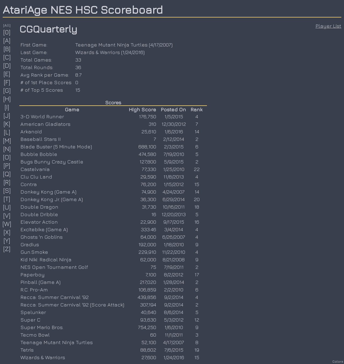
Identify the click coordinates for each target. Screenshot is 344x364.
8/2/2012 (173, 274)
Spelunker (33, 312)
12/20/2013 (174, 214)
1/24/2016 (133, 52)
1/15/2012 (174, 184)
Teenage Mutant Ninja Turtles (111, 45)
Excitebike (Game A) (44, 229)
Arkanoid (31, 131)
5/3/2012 (174, 320)
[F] (7, 82)
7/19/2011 (174, 267)
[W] (7, 223)
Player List (328, 26)
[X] (7, 232)
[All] (7, 25)
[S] (7, 190)
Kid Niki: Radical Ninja (45, 259)
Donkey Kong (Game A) (48, 192)
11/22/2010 (173, 252)
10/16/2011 (174, 207)
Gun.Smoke (34, 252)
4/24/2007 (174, 192)
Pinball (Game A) (40, 282)
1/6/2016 (173, 131)
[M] (7, 140)
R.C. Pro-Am (34, 289)
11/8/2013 (173, 177)
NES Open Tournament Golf (54, 267)
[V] (6, 215)
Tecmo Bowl (35, 335)
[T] (7, 198)
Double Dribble (39, 214)
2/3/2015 (174, 146)
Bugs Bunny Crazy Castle (51, 162)
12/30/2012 (174, 124)
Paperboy (32, 274)
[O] (7, 157)
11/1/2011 (174, 335)
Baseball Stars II (40, 139)
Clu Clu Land (36, 177)
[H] (7, 98)
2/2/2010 (173, 289)
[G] (7, 90)
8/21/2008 (174, 259)
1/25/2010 (173, 169)
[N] (7, 148)
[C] (7, 57)
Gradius (29, 244)
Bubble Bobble (38, 154)
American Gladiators (45, 124)
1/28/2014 (173, 282)
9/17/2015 (173, 222)
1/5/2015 (173, 116)
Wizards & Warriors (97, 52)
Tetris (27, 350)
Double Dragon (39, 207)
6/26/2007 (173, 237)
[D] (7, 65)
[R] (7, 182)
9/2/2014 (173, 297)
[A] (6, 40)
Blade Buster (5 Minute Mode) (56, 146)
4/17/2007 (160, 45)
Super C (30, 320)
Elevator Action (39, 222)
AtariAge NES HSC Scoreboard (83, 9)
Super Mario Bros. (41, 327)
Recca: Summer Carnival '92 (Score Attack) (72, 305)
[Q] (7, 173)
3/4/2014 (173, 229)
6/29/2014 (174, 199)
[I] (7, 107)
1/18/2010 (174, 244)
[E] (7, 73)
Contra (28, 184)
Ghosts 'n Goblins (41, 237)
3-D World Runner (42, 116)
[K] (7, 123)
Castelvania (35, 169)
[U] (7, 207)
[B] (7, 48)
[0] (6, 32)
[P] (7, 165)
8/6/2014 (173, 312)
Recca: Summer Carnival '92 (54, 297)
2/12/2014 (173, 139)
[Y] (7, 240)
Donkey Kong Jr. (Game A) (51, 199)
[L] (7, 132)
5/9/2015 (174, 162)
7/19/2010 (173, 154)
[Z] (6, 248)
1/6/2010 (173, 327)
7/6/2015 (173, 350)
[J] (7, 115)
